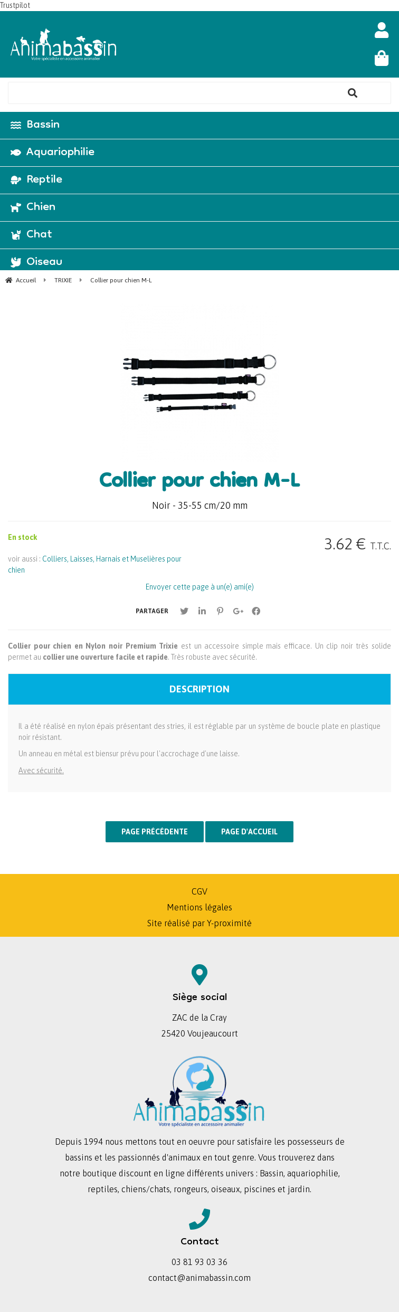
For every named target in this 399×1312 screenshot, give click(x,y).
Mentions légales (199, 907)
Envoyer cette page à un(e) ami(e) (200, 587)
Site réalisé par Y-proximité (199, 923)
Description (199, 689)
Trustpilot (15, 5)
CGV (199, 891)
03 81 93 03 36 (199, 1262)
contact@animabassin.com (199, 1277)
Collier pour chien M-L (199, 482)
